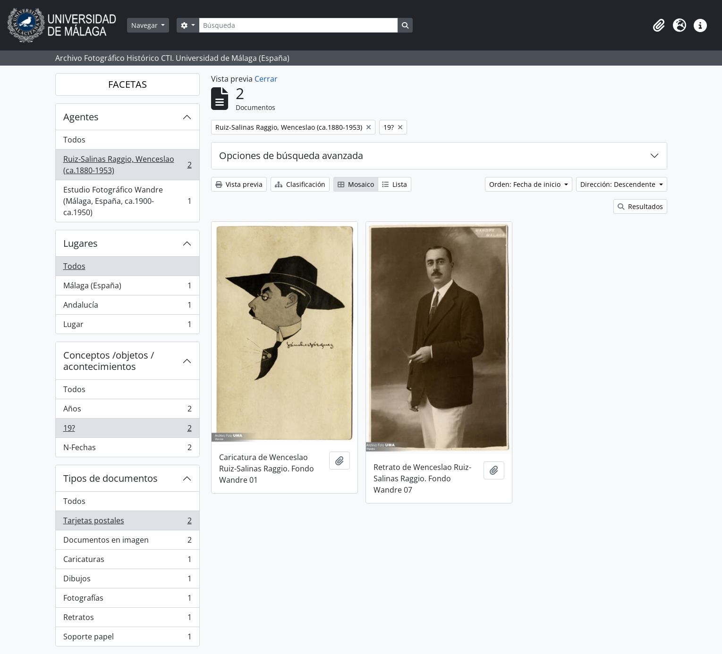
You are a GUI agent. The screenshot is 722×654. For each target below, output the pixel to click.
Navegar (145, 25)
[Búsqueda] (298, 25)
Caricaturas (127, 561)
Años (127, 411)
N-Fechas (127, 449)
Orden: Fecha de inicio (525, 184)
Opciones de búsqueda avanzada (291, 155)
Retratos (127, 619)
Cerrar (266, 79)
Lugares (80, 243)
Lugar (127, 326)
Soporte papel (127, 638)
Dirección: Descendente (618, 184)
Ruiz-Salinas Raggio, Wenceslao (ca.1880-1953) (127, 165)
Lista (394, 184)
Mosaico (356, 184)
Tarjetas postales (127, 522)
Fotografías (127, 600)
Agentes (81, 116)
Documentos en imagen (127, 542)
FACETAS (127, 84)
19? (127, 430)
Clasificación (300, 184)
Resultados (640, 206)
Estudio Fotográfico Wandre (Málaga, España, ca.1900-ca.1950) (127, 201)
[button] (658, 25)
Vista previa (239, 184)
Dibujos (127, 580)
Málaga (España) (127, 287)
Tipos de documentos (110, 478)
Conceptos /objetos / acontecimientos (108, 361)
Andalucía (127, 307)
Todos (74, 139)
